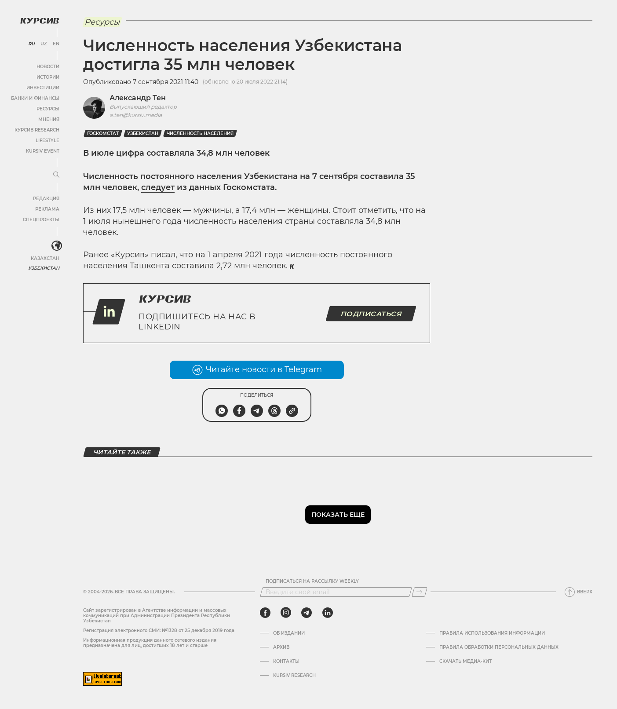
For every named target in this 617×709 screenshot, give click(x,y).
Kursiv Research (294, 675)
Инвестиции (42, 88)
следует (158, 187)
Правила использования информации (492, 633)
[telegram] (306, 612)
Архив (281, 647)
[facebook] (265, 612)
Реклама (47, 209)
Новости (48, 66)
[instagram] (286, 612)
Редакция (46, 198)
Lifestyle (47, 140)
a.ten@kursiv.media (136, 115)
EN (56, 44)
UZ (43, 44)
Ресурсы (48, 109)
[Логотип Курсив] (39, 21)
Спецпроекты (41, 220)
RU (31, 44)
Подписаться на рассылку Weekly (312, 581)
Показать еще (338, 515)
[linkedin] (327, 612)
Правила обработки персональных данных (499, 647)
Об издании (289, 633)
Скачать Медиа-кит (465, 661)
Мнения (48, 119)
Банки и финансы (35, 98)
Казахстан (45, 258)
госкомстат (103, 133)
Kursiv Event (42, 151)
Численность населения (200, 133)
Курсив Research (37, 130)
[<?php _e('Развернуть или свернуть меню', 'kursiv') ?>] (56, 246)
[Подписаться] (419, 592)
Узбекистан (43, 268)
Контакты (286, 661)
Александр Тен (138, 98)
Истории (48, 77)
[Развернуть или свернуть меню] (56, 175)
